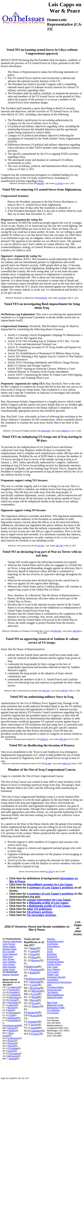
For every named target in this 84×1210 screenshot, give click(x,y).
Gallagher (35, 1030)
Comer (34, 984)
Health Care (53, 974)
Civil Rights (52, 944)
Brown (11, 1028)
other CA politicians (39, 909)
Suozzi (11, 1046)
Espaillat (13, 1048)
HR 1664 (47, 764)
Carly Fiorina (9, 944)
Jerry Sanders (9, 962)
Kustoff (34, 1015)
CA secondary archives (41, 915)
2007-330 (59, 546)
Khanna (13, 990)
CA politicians (53, 1010)
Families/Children (55, 962)
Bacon (33, 1000)
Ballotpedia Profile (56, 1007)
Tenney (36, 1006)
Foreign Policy (54, 964)
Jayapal (12, 1058)
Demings (13, 1012)
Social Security (54, 990)
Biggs (33, 948)
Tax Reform (52, 992)
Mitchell (36, 991)
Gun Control (53, 972)
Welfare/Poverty (55, 997)
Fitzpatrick (32, 1012)
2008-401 (64, 431)
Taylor (34, 1024)
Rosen (11, 1040)
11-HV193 (62, 298)
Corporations (53, 946)
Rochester (13, 1002)
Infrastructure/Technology (59, 982)
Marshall (35, 981)
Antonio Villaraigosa (12, 941)
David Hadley (9, 946)
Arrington (32, 1021)
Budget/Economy (55, 941)
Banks (33, 972)
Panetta (13, 992)
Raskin (11, 1030)
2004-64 (64, 691)
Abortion (51, 939)
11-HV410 (59, 183)
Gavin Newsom (10, 954)
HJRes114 (44, 739)
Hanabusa (12, 1018)
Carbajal (13, 995)
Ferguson (36, 969)
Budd (35, 997)
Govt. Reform (53, 969)
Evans (11, 1051)
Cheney (35, 1033)
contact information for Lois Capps (49, 899)
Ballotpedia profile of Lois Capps (49, 905)
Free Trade (52, 967)
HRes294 (40, 183)
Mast (34, 957)
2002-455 (62, 739)
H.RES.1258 (45, 431)
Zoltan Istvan (9, 969)
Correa (12, 1000)
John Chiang (9, 964)
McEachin (13, 1056)
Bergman (35, 988)
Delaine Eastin (10, 949)
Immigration (52, 979)
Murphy (11, 1007)
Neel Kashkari (9, 967)
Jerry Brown (8, 959)
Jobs (49, 984)
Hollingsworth (34, 978)
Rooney (35, 960)
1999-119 (65, 764)
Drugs (50, 951)
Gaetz (33, 951)
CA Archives (53, 1012)
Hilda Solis (8, 956)
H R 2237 (40, 546)
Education (52, 954)
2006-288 (76, 631)
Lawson (11, 1005)
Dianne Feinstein (11, 974)
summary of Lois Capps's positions (51, 887)
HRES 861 (57, 631)
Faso (34, 1003)
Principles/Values (55, 987)
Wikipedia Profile (55, 1005)
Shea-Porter (8, 1034)
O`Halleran (13, 987)
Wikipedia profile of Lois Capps (48, 902)
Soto (10, 1010)
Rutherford (32, 966)
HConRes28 (42, 298)
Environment (53, 959)
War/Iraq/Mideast (55, 995)
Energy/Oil (52, 956)
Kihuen (11, 1043)
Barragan (13, 997)
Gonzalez (13, 1053)
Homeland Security (56, 977)
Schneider (13, 1020)
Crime (50, 949)
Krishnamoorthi (11, 1025)
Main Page (52, 1002)
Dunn (33, 954)
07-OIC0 (49, 872)
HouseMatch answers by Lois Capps (50, 884)
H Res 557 (46, 691)
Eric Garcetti (9, 951)
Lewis (34, 994)
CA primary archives (39, 912)
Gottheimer (13, 1038)
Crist (11, 1015)
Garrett (34, 1027)
